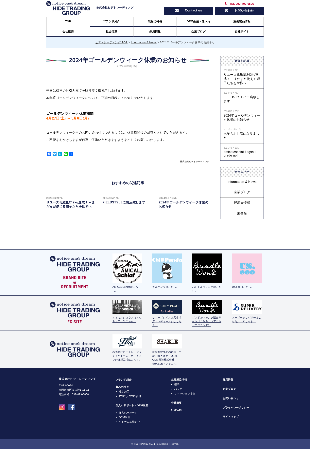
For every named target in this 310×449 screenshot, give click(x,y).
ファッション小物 (184, 393)
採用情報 (155, 31)
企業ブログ (198, 31)
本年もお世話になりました (241, 136)
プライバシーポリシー (236, 407)
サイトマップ (231, 416)
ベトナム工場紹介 (129, 421)
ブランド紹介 (111, 21)
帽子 (177, 384)
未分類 (242, 213)
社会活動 (111, 31)
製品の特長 (155, 21)
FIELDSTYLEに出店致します (124, 202)
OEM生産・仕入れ (198, 21)
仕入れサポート (128, 412)
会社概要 (68, 31)
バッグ (178, 388)
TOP (68, 21)
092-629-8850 (80, 394)
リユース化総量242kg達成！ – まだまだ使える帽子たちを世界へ (242, 79)
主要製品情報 (241, 21)
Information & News (242, 181)
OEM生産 (124, 417)
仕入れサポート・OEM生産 (132, 405)
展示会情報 (242, 202)
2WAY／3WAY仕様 (130, 396)
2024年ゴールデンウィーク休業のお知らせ (242, 117)
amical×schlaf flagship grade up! (240, 153)
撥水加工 (124, 391)
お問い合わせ (231, 398)
